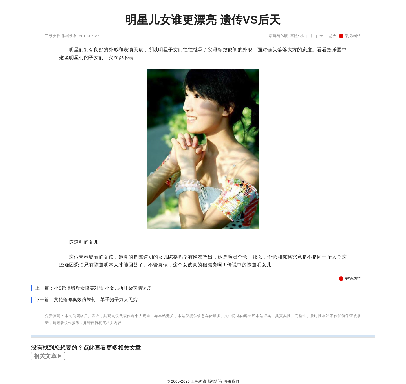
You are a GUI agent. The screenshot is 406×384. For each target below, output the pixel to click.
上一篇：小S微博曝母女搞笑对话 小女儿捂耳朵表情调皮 (93, 288)
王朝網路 (198, 381)
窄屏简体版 (278, 36)
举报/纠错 (350, 36)
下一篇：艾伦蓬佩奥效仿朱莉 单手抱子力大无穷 (86, 299)
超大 (333, 36)
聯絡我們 (231, 381)
